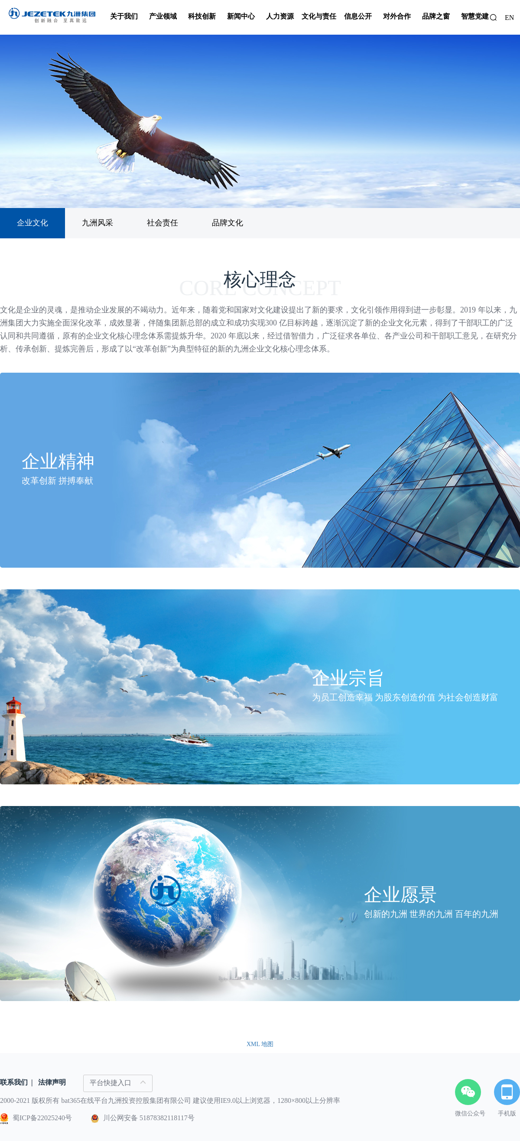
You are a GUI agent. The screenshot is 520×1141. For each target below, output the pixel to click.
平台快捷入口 (118, 1082)
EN (509, 17)
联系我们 (14, 1082)
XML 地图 (260, 1044)
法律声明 (52, 1082)
